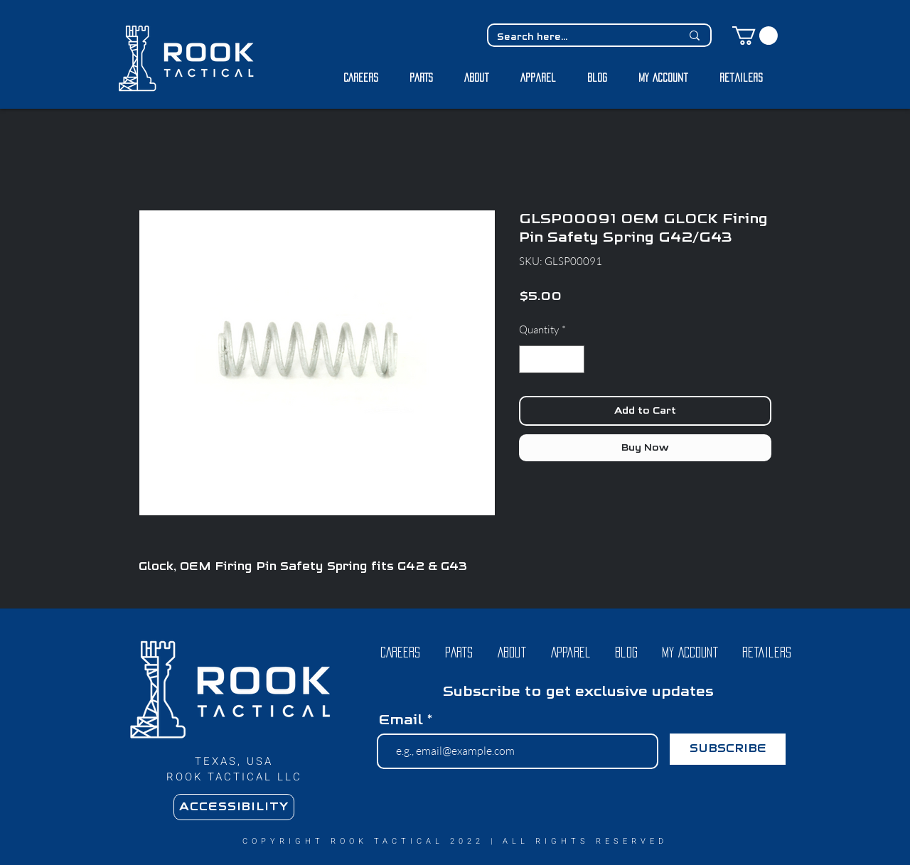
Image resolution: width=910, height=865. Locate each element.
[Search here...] (578, 37)
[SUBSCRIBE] (728, 749)
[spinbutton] (552, 359)
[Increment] (573, 359)
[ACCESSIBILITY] (233, 807)
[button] (755, 35)
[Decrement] (530, 359)
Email (400, 720)
